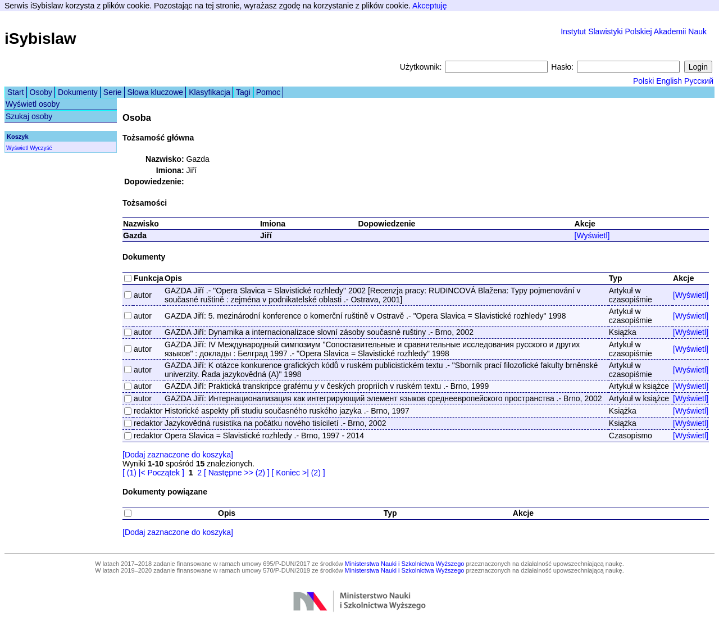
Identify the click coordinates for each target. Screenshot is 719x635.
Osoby (41, 92)
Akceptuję (429, 5)
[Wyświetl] (592, 235)
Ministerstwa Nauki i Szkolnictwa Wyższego (405, 563)
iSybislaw (40, 38)
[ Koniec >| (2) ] (298, 472)
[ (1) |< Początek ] (153, 472)
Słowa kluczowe (156, 92)
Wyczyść (41, 148)
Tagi (243, 92)
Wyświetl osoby (33, 103)
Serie (112, 92)
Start (15, 92)
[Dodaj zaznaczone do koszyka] (177, 454)
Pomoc (268, 92)
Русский (698, 80)
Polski (643, 80)
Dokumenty (78, 92)
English (669, 80)
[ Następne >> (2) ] (237, 472)
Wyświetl (17, 148)
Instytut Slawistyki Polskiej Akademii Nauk (634, 31)
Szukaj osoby (29, 116)
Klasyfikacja (209, 92)
